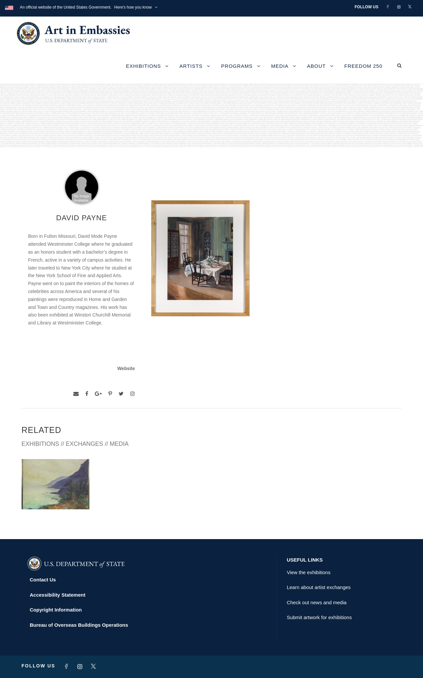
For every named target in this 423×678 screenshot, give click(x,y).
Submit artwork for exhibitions (319, 617)
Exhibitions (143, 66)
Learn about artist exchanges (319, 587)
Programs (237, 66)
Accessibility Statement (57, 595)
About (316, 66)
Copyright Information (56, 610)
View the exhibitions (308, 572)
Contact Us (43, 579)
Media (280, 66)
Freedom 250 (363, 66)
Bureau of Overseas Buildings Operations (79, 625)
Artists (191, 66)
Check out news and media (317, 602)
